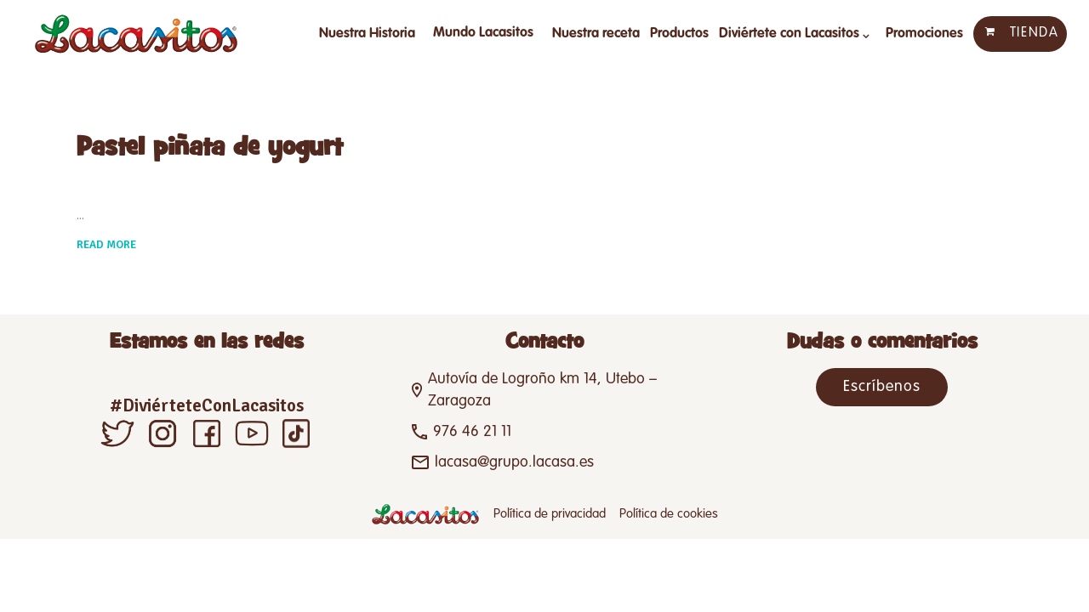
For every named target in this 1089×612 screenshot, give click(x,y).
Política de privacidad (549, 513)
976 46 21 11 (472, 431)
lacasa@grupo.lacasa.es (514, 462)
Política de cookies (668, 513)
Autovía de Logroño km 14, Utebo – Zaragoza (542, 390)
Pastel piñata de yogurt (210, 148)
